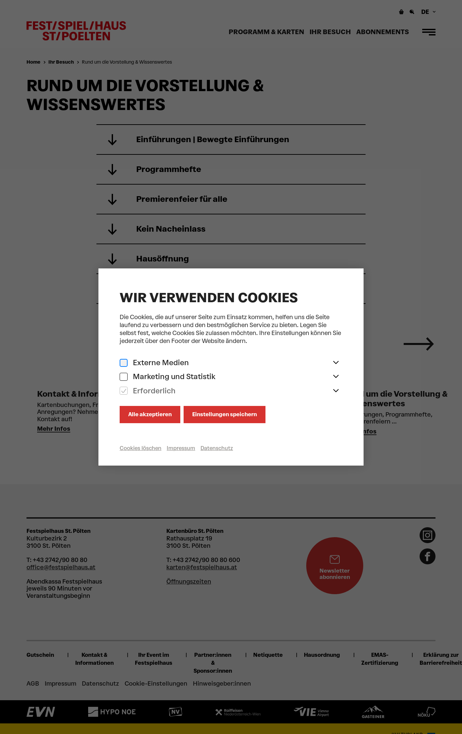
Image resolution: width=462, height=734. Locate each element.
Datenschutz (217, 448)
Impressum (181, 448)
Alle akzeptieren (150, 414)
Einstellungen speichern (224, 414)
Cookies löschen (140, 448)
